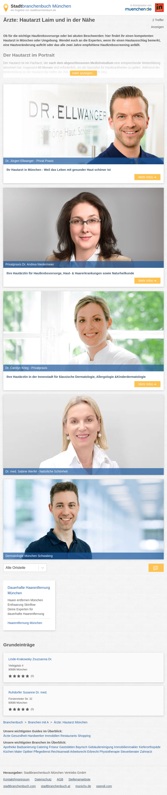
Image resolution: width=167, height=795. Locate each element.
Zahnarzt (146, 751)
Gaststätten (67, 747)
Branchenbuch (13, 722)
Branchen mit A (38, 722)
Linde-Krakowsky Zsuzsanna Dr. (30, 659)
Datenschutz (43, 779)
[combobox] (5, 567)
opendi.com (104, 786)
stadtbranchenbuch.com (19, 786)
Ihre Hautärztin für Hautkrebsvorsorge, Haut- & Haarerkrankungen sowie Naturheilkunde (70, 273)
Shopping (84, 735)
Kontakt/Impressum (16, 779)
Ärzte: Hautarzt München (70, 722)
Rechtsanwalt (60, 751)
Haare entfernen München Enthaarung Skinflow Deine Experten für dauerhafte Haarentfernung (26, 607)
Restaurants (68, 735)
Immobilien (52, 735)
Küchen (8, 751)
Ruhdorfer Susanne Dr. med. (27, 692)
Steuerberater (129, 751)
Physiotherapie (110, 751)
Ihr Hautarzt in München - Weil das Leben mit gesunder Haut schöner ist (59, 169)
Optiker (28, 751)
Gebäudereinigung (100, 747)
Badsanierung (26, 747)
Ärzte (6, 735)
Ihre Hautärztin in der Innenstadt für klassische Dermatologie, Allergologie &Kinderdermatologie (76, 377)
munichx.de (83, 786)
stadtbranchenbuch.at (55, 786)
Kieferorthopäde (149, 747)
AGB (60, 779)
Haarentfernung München (25, 623)
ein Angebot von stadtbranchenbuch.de (33, 10)
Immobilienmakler (126, 747)
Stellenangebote (79, 779)
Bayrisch (81, 747)
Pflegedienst (41, 751)
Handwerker (36, 735)
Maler (18, 751)
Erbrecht (93, 751)
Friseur (53, 747)
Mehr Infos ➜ (147, 177)
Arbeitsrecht (78, 751)
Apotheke (9, 747)
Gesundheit (19, 735)
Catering (42, 747)
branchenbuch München (41, 5)
